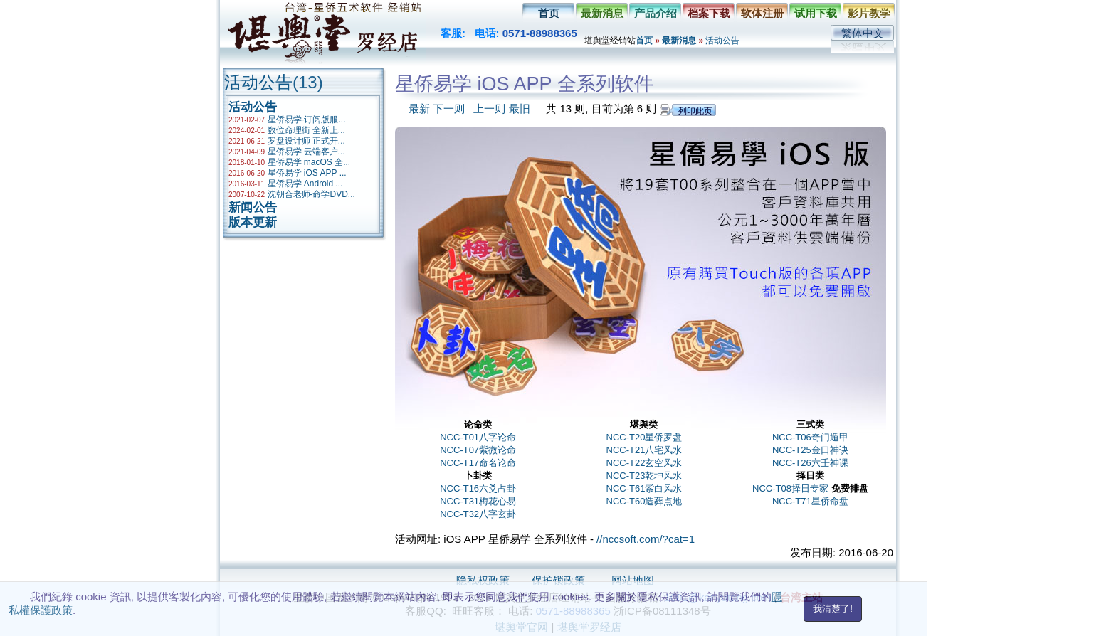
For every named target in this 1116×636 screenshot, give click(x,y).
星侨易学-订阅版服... (307, 119)
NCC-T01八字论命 (478, 437)
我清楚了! (833, 608)
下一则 (449, 108)
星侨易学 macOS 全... (309, 162)
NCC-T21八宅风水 (644, 450)
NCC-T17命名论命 (478, 462)
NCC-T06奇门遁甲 (810, 437)
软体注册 (762, 13)
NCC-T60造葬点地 (644, 501)
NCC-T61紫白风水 (644, 488)
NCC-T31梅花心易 (478, 501)
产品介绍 (655, 13)
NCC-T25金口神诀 (810, 450)
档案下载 (709, 13)
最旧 (519, 108)
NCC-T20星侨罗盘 (644, 437)
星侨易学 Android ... (305, 184)
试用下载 (815, 13)
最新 (419, 108)
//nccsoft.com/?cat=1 (645, 539)
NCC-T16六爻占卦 (478, 488)
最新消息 (602, 13)
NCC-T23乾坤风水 (644, 475)
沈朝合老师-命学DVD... (311, 194)
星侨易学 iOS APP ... (307, 173)
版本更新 (252, 222)
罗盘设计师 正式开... (306, 141)
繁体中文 (862, 33)
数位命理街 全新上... (306, 130)
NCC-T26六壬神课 (810, 462)
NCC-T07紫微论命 (478, 450)
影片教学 (869, 13)
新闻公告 (252, 207)
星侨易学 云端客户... (306, 152)
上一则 (489, 108)
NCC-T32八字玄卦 (478, 514)
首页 (548, 13)
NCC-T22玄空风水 (644, 462)
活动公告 (722, 41)
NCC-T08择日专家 (790, 488)
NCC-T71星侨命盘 (810, 501)
